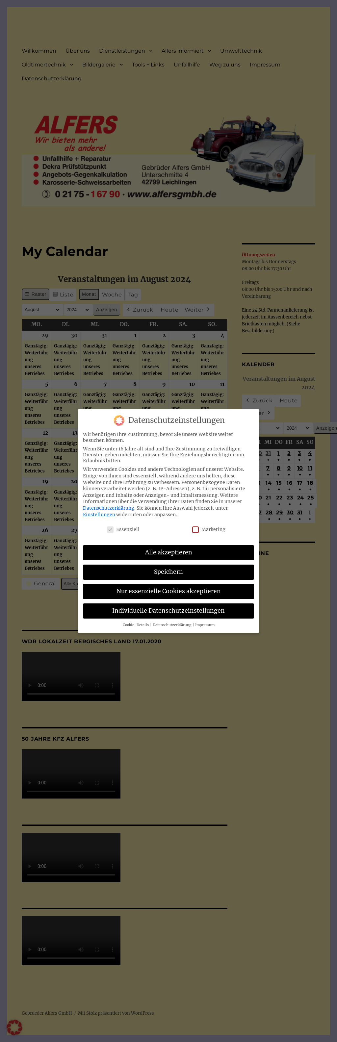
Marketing (208, 529)
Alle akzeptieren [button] (168, 552)
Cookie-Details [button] (136, 625)
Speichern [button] (168, 571)
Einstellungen (99, 515)
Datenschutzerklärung (108, 508)
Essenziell (123, 529)
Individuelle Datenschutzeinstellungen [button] (168, 610)
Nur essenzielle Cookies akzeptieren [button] (169, 591)
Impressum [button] (205, 625)
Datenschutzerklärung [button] (172, 625)
